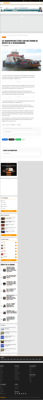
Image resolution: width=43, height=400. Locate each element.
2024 (8, 359)
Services (3, 208)
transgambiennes (13, 124)
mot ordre (7, 124)
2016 (33, 359)
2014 (39, 359)
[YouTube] (39, 0)
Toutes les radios (9, 260)
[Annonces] (25, 0)
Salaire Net (16, 370)
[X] (17, 394)
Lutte (0, 378)
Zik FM (30, 379)
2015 (36, 359)
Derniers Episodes (31, 367)
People (1, 374)
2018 (27, 359)
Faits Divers (1, 379)
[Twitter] (37, 0)
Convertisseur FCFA (17, 367)
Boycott (4, 124)
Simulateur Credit (17, 378)
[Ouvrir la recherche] (41, 3)
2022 (14, 359)
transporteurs (19, 124)
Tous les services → (17, 379)
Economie (1, 371)
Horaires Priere (17, 371)
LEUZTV (30, 371)
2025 (5, 359)
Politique (1, 367)
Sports (1, 375)
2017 (30, 359)
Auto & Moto (3, 204)
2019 (24, 359)
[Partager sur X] (11, 140)
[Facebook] (15, 394)
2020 (21, 359)
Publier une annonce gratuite (8, 211)
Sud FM (30, 380)
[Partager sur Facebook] (5, 140)
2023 (11, 359)
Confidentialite (17, 388)
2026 (2, 359)
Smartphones (4, 206)
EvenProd (30, 370)
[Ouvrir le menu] (2, 3)
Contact (16, 387)
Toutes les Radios (31, 376)
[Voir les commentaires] (23, 140)
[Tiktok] (41, 0)
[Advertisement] (21, 23)
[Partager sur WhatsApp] (18, 140)
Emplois (3, 201)
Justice (1, 370)
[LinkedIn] (23, 394)
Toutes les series (9, 235)
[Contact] (31, 0)
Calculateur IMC (17, 374)
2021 (17, 359)
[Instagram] (21, 394)
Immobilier (3, 203)
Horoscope (16, 375)
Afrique (1, 382)
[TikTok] (25, 394)
